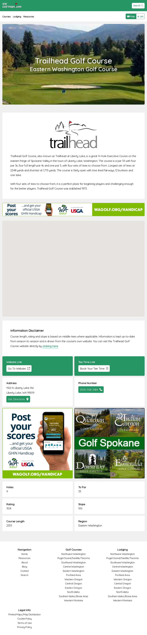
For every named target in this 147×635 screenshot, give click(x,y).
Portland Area (73, 575)
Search (138, 5)
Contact (24, 570)
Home (24, 554)
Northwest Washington (73, 554)
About (24, 562)
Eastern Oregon (73, 587)
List (140, 16)
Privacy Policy (24, 627)
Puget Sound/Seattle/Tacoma (73, 558)
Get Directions (18, 399)
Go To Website (19, 368)
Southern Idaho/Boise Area (73, 596)
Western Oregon (73, 579)
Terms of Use (24, 622)
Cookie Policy (24, 618)
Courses (6, 16)
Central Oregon (73, 583)
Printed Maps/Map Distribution (24, 614)
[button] (74, 266)
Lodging (17, 16)
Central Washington (73, 566)
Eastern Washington (90, 525)
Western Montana (73, 600)
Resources (28, 16)
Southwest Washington (73, 562)
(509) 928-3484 (91, 389)
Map (131, 16)
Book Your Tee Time (94, 368)
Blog (24, 566)
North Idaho (73, 591)
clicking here (50, 346)
